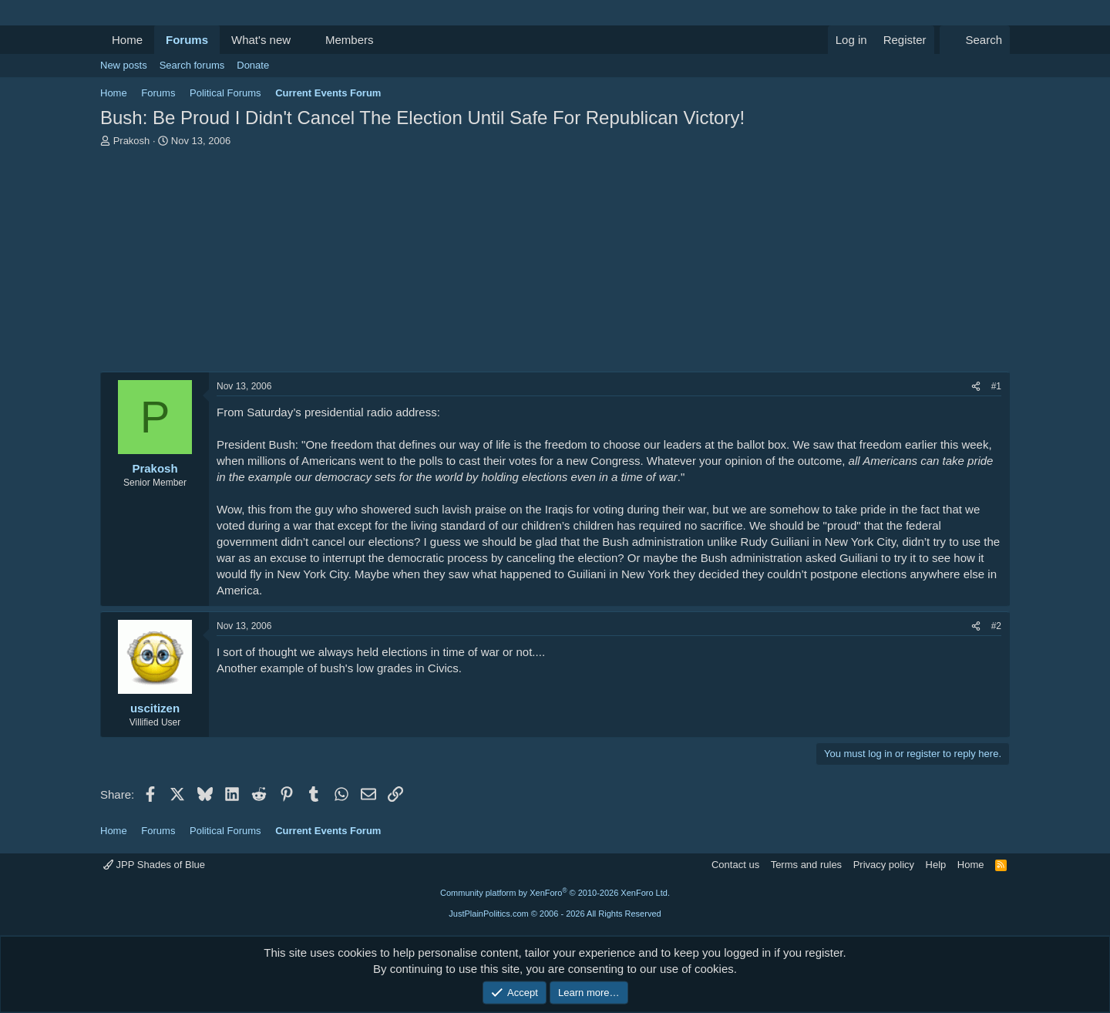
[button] (303, 39)
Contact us (735, 864)
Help (936, 864)
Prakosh (131, 140)
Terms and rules (806, 864)
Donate (253, 65)
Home (127, 39)
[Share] (976, 386)
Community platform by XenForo (555, 892)
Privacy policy (883, 864)
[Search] (975, 39)
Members (349, 39)
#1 (996, 386)
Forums (187, 39)
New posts (123, 65)
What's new (261, 39)
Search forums (192, 65)
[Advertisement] (555, 264)
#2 (996, 626)
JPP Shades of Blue (154, 864)
